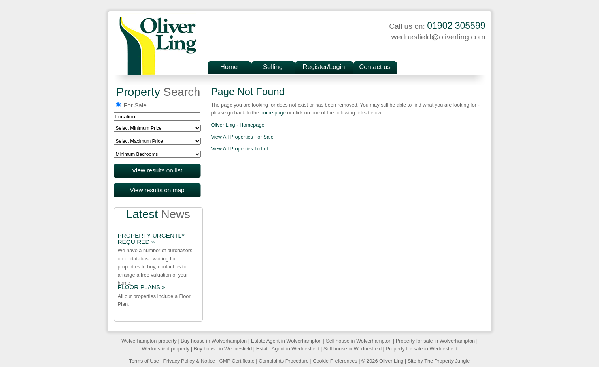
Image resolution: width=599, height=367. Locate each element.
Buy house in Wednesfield (223, 349)
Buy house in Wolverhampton (214, 341)
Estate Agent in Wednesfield (287, 349)
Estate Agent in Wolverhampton (286, 341)
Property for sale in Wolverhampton (435, 341)
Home (229, 67)
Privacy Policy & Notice (189, 361)
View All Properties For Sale (242, 137)
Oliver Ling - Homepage (238, 125)
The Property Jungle (447, 361)
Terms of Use (144, 361)
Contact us (374, 67)
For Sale (131, 105)
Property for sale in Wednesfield (421, 349)
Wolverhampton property (149, 341)
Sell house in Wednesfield (352, 349)
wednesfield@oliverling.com (438, 37)
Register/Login (323, 67)
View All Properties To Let (239, 149)
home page (273, 113)
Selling (273, 67)
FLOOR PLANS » (141, 287)
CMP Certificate (236, 361)
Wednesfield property (165, 349)
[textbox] (157, 116)
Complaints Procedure (284, 361)
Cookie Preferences (335, 361)
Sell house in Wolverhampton (358, 341)
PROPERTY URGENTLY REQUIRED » (151, 238)
